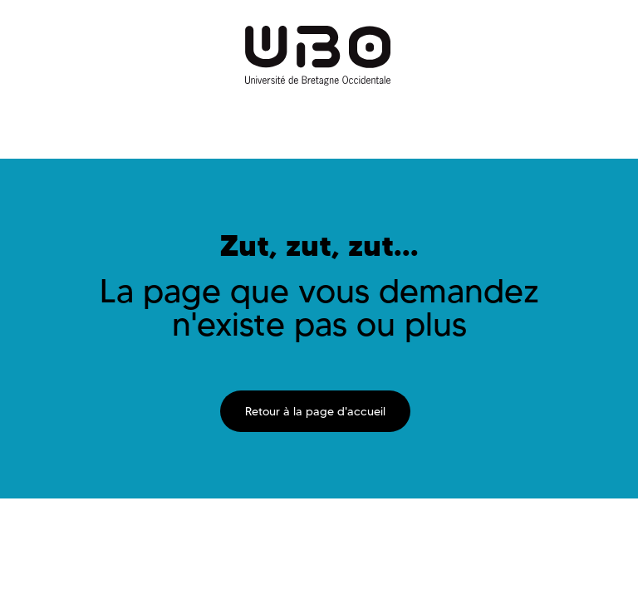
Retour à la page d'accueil (315, 411)
